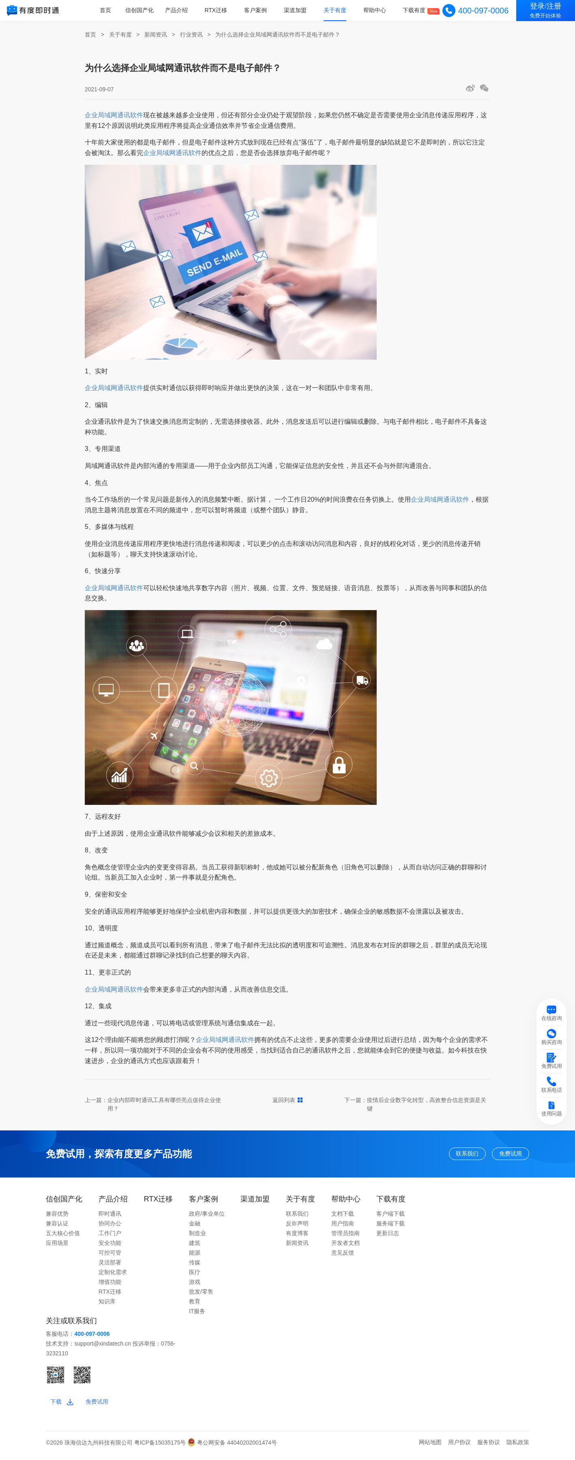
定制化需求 (113, 1275)
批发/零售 (201, 1295)
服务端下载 (390, 1227)
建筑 (194, 1246)
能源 (194, 1256)
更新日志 (387, 1237)
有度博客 (297, 1237)
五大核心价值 (63, 1237)
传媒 (194, 1266)
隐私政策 (517, 1449)
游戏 (194, 1285)
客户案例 (259, 10)
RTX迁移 (220, 10)
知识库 (107, 1305)
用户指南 (342, 1227)
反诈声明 (297, 1227)
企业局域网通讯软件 (114, 115)
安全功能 (110, 1246)
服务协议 (488, 1449)
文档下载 (342, 1217)
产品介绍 (181, 10)
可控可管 (110, 1256)
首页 (111, 10)
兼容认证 (57, 1227)
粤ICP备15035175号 (161, 1449)
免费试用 (504, 1155)
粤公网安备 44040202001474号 (232, 1449)
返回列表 (287, 1100)
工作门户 (110, 1237)
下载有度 (414, 10)
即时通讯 (110, 1217)
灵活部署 (110, 1266)
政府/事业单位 (207, 1217)
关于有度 (337, 10)
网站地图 (430, 1449)
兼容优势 (57, 1217)
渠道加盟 (298, 10)
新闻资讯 (155, 34)
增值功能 (110, 1285)
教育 (194, 1305)
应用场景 (57, 1246)
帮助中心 (376, 10)
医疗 (194, 1275)
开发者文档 (345, 1246)
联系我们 (449, 1155)
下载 (64, 1407)
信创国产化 (145, 10)
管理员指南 (345, 1237)
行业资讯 (191, 34)
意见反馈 (342, 1256)
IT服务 (197, 1314)
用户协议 (459, 1449)
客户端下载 (390, 1217)
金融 (194, 1227)
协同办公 (110, 1227)
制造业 (197, 1237)
